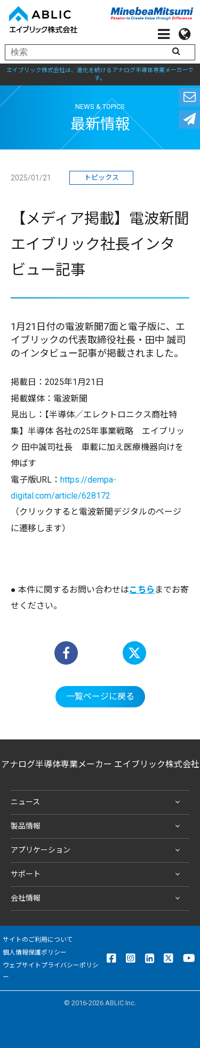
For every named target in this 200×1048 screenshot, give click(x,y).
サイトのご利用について (38, 939)
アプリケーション (97, 850)
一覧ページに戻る (100, 696)
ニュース (97, 802)
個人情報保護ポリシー (35, 952)
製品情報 (97, 826)
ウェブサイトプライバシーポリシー (51, 971)
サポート (97, 874)
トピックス (101, 178)
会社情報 (97, 898)
